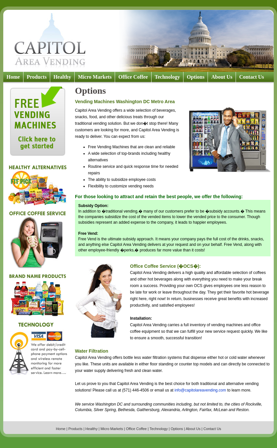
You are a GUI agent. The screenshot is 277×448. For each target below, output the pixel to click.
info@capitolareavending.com (200, 390)
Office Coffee (133, 77)
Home (13, 77)
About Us (221, 77)
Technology (167, 77)
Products (37, 77)
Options (195, 77)
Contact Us (251, 77)
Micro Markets (94, 77)
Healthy (62, 77)
